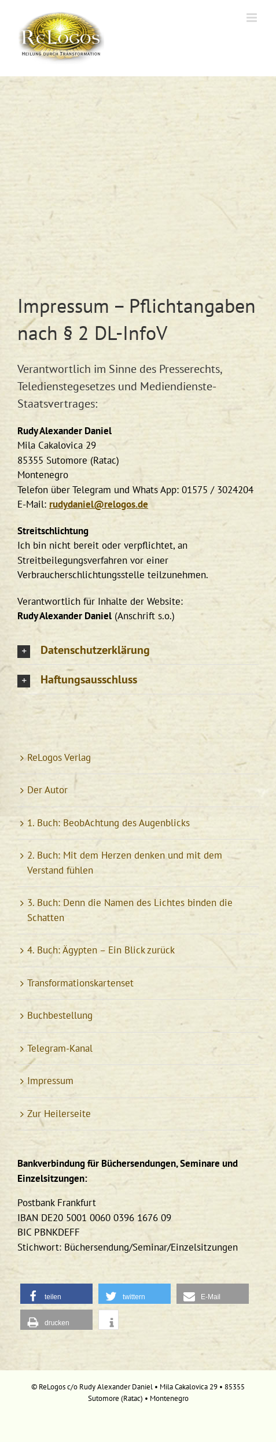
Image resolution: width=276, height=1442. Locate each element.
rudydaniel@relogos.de (98, 504)
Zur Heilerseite (59, 1113)
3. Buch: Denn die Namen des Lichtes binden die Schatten (130, 910)
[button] (138, 649)
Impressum (50, 1080)
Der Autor (47, 789)
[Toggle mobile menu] (252, 18)
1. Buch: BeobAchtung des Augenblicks (108, 822)
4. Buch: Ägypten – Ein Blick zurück (101, 950)
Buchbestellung (60, 1015)
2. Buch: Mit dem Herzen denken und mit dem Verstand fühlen (124, 863)
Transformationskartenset (80, 983)
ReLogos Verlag (59, 757)
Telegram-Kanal (60, 1048)
